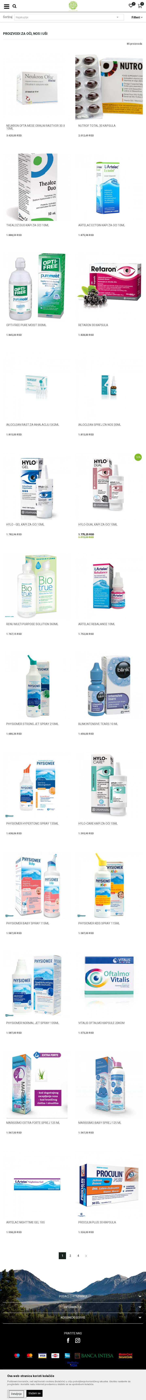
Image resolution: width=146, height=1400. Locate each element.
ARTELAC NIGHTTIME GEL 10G (25, 1222)
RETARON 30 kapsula (93, 325)
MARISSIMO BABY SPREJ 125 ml (99, 1122)
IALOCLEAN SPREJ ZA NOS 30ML (99, 424)
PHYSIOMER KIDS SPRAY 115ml (99, 923)
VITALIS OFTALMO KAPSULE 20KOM (101, 1023)
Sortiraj (7, 17)
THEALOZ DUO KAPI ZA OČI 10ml (27, 225)
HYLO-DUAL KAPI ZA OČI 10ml (97, 524)
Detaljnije (16, 1394)
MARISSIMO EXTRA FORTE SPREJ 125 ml (33, 1122)
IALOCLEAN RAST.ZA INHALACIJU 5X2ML (32, 424)
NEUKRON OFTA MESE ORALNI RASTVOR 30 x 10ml (35, 127)
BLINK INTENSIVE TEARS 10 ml (98, 724)
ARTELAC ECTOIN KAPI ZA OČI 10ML (101, 225)
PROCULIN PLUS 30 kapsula (97, 1222)
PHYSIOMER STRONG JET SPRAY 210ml (32, 724)
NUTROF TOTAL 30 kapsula (97, 125)
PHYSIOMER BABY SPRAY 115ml (27, 923)
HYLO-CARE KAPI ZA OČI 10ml (98, 823)
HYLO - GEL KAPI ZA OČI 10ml (25, 524)
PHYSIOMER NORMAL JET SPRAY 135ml (32, 1023)
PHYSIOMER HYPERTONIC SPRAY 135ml (32, 823)
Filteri (137, 17)
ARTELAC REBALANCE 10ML (96, 624)
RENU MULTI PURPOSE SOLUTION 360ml (32, 624)
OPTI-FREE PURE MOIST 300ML (26, 325)
